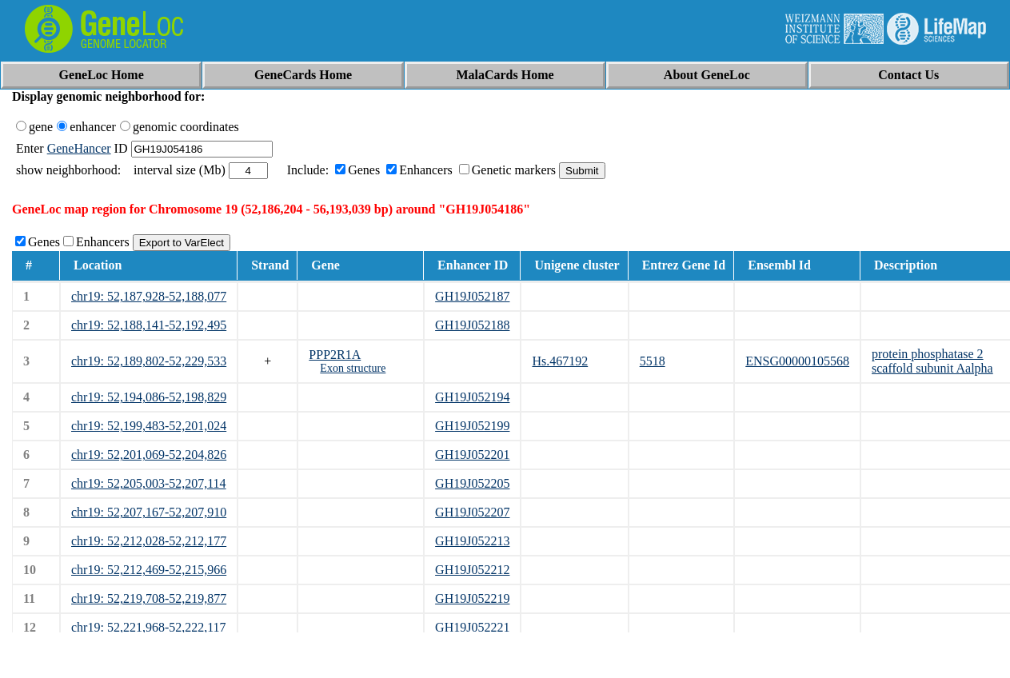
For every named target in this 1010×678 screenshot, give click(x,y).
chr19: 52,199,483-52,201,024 (148, 426)
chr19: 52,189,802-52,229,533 (148, 361)
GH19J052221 (472, 627)
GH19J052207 (472, 512)
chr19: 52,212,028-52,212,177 (148, 541)
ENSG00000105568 (797, 361)
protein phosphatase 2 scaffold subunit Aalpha (932, 361)
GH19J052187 (472, 296)
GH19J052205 (472, 483)
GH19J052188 (472, 325)
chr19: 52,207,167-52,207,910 (148, 512)
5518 (652, 361)
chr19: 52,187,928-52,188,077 (148, 296)
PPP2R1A (335, 354)
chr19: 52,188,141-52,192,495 (148, 325)
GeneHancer (79, 148)
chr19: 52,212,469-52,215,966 (148, 569)
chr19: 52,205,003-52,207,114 (148, 483)
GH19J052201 (472, 454)
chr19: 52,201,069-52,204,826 (148, 454)
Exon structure (352, 368)
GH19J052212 (472, 569)
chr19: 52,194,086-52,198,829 (148, 397)
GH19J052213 (472, 541)
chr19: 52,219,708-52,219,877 (148, 598)
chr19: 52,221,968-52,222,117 (148, 627)
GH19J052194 (472, 397)
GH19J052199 (472, 426)
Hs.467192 (560, 361)
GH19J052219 (472, 598)
